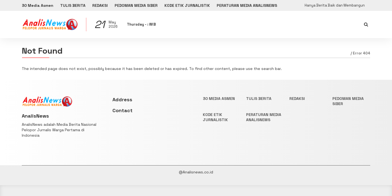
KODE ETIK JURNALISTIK (187, 5)
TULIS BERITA (72, 5)
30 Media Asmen (37, 5)
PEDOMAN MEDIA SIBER (136, 5)
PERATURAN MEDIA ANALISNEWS (247, 5)
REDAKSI (100, 5)
